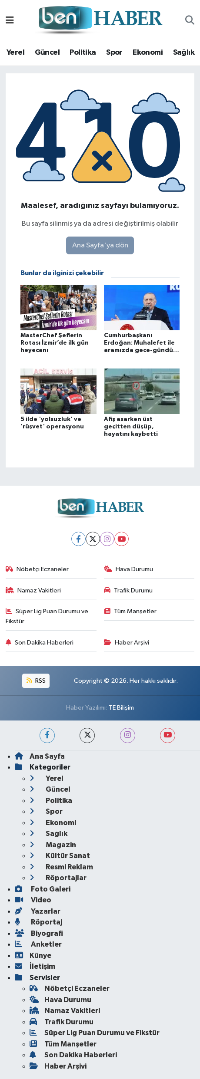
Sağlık (183, 52)
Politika (83, 52)
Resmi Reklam (61, 867)
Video (33, 900)
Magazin (53, 845)
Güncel (47, 52)
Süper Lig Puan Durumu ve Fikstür (47, 616)
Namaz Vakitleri (33, 590)
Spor (114, 52)
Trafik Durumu (128, 590)
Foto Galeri (42, 889)
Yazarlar (37, 911)
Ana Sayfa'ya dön (100, 245)
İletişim (35, 966)
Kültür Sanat (60, 855)
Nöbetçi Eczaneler (37, 569)
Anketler (38, 944)
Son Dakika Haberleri (40, 642)
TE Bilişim (121, 707)
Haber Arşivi (127, 642)
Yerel (15, 52)
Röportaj (38, 922)
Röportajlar (58, 878)
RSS (36, 681)
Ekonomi (148, 52)
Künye (33, 955)
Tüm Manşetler (130, 611)
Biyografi (39, 933)
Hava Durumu (128, 569)
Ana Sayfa (40, 756)
